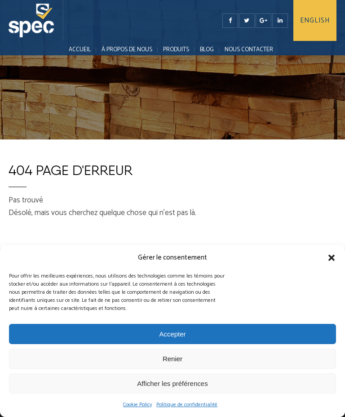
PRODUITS (176, 49)
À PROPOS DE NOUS (127, 49)
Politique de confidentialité (186, 404)
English (315, 20)
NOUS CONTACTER (249, 49)
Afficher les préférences (172, 383)
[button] (331, 257)
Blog (207, 49)
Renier (172, 359)
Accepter (172, 334)
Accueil (80, 49)
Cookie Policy (137, 404)
